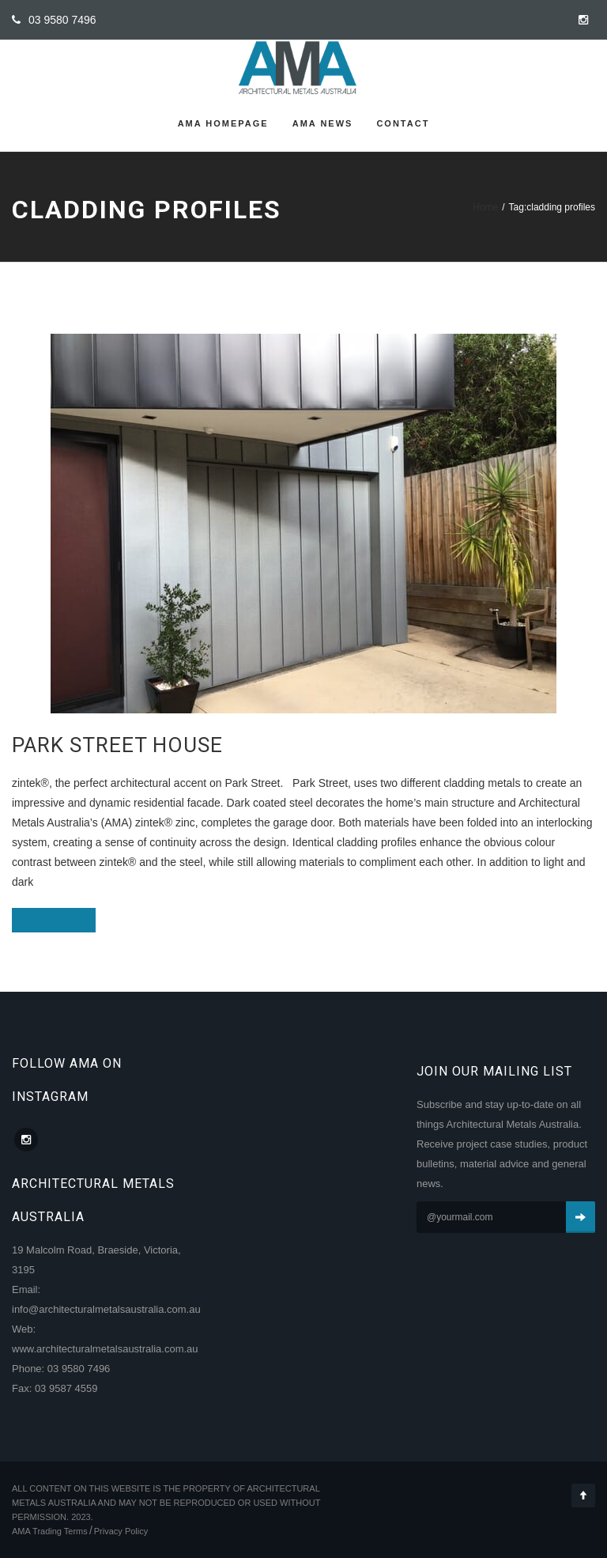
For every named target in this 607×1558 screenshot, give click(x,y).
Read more (54, 920)
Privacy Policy (121, 1531)
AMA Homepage (223, 123)
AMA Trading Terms (50, 1531)
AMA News (322, 123)
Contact (402, 123)
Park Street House (117, 745)
